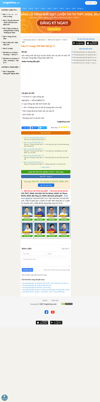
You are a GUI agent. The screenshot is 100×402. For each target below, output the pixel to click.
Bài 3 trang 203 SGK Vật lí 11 (34, 156)
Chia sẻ (34, 128)
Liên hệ (45, 300)
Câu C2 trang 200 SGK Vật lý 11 (35, 138)
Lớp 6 (43, 8)
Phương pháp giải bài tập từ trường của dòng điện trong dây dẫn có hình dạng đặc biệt (46, 290)
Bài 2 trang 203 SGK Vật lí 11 (34, 149)
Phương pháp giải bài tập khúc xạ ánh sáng (36, 287)
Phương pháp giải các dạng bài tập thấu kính (37, 285)
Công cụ (80, 8)
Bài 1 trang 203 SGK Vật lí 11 (34, 142)
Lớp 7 (37, 8)
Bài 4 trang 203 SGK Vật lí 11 (34, 162)
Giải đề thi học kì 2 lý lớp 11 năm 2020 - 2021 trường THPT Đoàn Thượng (44, 292)
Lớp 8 (31, 8)
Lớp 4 (55, 8)
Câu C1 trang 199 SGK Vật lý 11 (38, 46)
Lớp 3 (62, 8)
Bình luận (25, 128)
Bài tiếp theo (55, 133)
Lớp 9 (24, 8)
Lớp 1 (74, 8)
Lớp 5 (49, 8)
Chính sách (55, 300)
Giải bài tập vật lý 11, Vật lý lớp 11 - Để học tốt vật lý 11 (42, 40)
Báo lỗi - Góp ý (46, 176)
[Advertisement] (86, 77)
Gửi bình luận (27, 270)
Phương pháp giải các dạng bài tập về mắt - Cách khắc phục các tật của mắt (45, 283)
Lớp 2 (68, 8)
